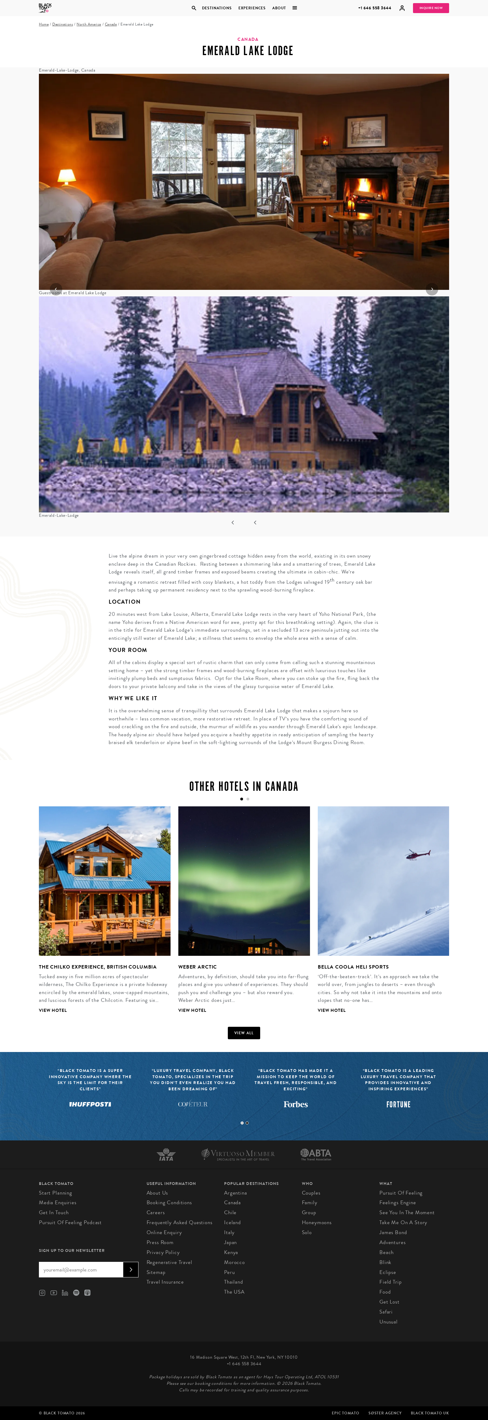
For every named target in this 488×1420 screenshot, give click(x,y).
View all (244, 1033)
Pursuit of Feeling (401, 1193)
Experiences (252, 8)
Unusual (388, 1322)
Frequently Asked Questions (180, 1222)
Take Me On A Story (403, 1222)
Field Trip (390, 1282)
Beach (386, 1252)
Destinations (217, 8)
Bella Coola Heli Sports (353, 966)
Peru (229, 1272)
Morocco (234, 1262)
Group (309, 1212)
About (279, 8)
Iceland (232, 1222)
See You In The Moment (407, 1212)
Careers (156, 1212)
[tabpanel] (101, 914)
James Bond (393, 1232)
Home (44, 24)
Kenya (231, 1252)
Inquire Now (431, 8)
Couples (311, 1193)
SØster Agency (385, 1413)
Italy (229, 1232)
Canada (111, 24)
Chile (230, 1212)
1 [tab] (242, 1123)
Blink (385, 1262)
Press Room (160, 1242)
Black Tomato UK (430, 1413)
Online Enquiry (164, 1232)
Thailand (233, 1282)
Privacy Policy (163, 1252)
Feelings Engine (397, 1202)
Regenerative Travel (169, 1262)
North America (89, 24)
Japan (230, 1242)
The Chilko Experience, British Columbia (98, 966)
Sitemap (156, 1272)
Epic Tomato (345, 1413)
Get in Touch (54, 1212)
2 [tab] (247, 1123)
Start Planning (55, 1193)
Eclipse (387, 1272)
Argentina (235, 1193)
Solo (307, 1232)
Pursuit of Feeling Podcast (70, 1222)
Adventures (392, 1242)
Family (309, 1202)
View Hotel (53, 1010)
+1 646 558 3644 (375, 8)
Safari (386, 1312)
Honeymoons (317, 1222)
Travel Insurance (165, 1282)
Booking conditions (169, 1202)
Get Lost (389, 1302)
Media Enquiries (58, 1202)
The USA (234, 1292)
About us (157, 1193)
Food (385, 1292)
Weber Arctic (197, 966)
